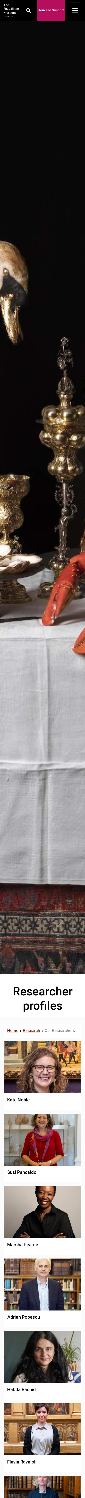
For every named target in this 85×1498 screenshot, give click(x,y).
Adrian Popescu (23, 1317)
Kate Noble (18, 1100)
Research (31, 1030)
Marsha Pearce (22, 1244)
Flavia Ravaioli (21, 1462)
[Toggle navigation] (75, 10)
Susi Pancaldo (21, 1172)
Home (12, 1030)
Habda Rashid (21, 1389)
